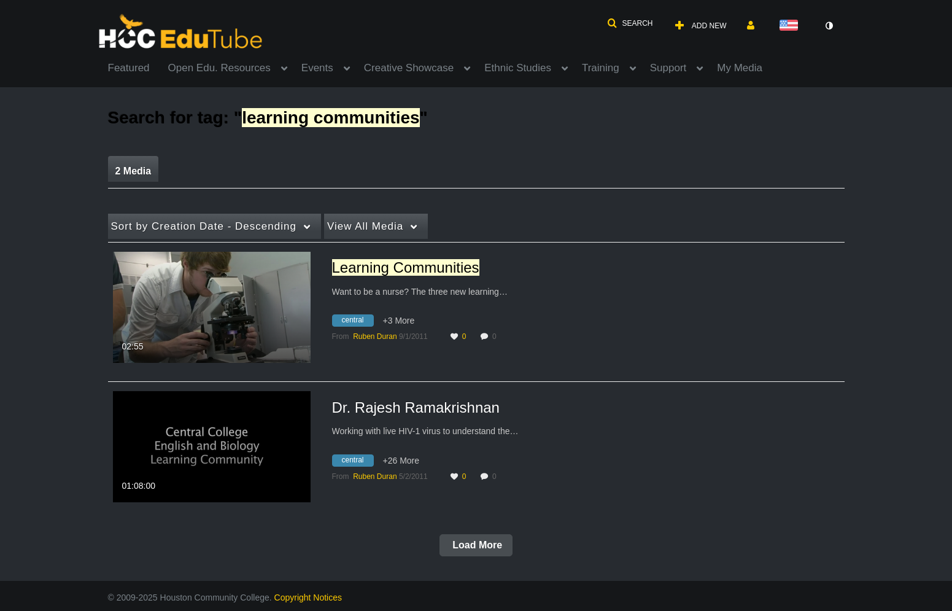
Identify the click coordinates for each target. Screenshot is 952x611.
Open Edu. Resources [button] (219, 68)
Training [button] (600, 68)
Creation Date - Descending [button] (203, 226)
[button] (629, 23)
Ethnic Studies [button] (517, 68)
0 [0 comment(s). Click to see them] (496, 336)
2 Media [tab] (133, 171)
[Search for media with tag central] (357, 322)
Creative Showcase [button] (409, 68)
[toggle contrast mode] (829, 26)
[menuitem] (138, 67)
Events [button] (317, 68)
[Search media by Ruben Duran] (375, 336)
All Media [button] (365, 226)
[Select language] (791, 26)
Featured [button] (129, 68)
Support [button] (668, 68)
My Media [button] (739, 68)
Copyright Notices (308, 597)
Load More (476, 545)
